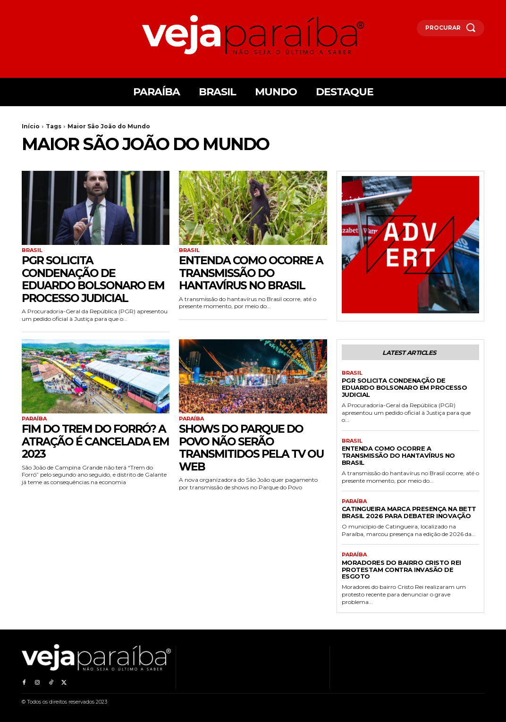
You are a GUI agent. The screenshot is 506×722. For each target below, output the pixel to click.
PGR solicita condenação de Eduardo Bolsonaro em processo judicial (94, 278)
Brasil (32, 250)
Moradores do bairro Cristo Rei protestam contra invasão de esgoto (401, 569)
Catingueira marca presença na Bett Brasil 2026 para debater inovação (409, 512)
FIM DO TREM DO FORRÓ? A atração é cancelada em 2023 (95, 441)
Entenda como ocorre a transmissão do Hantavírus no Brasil (252, 272)
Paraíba (34, 418)
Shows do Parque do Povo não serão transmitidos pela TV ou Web (244, 447)
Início (31, 126)
